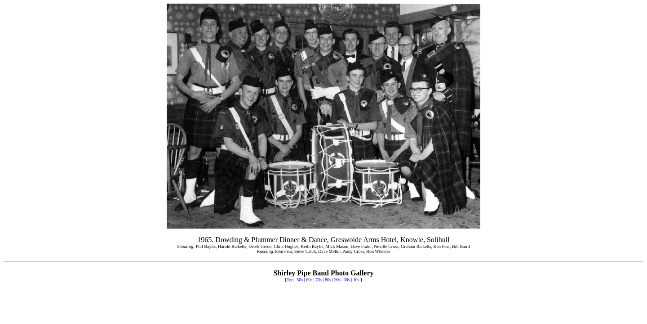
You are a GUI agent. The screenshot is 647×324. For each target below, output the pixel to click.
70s (318, 279)
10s (356, 279)
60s (309, 279)
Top (290, 279)
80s (328, 279)
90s (337, 279)
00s (347, 279)
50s (300, 279)
